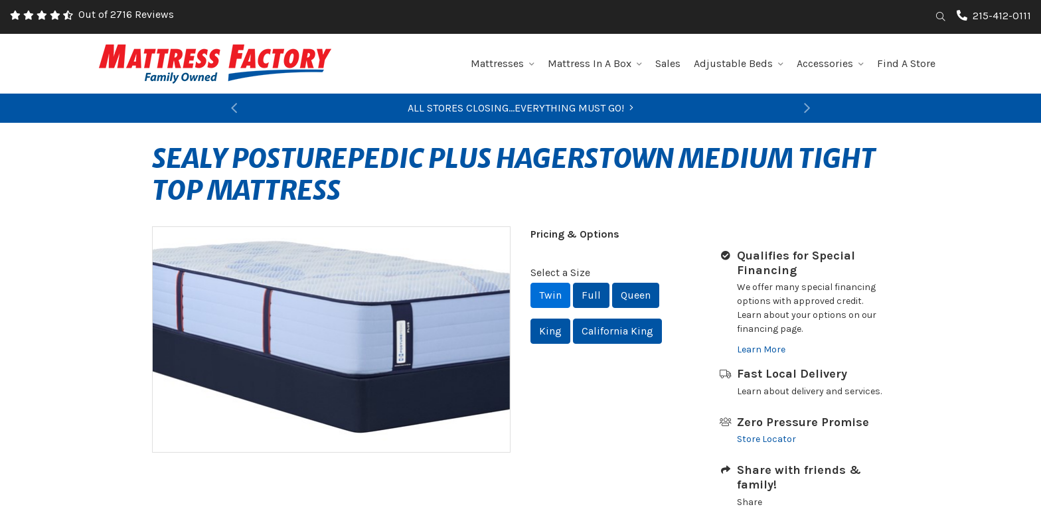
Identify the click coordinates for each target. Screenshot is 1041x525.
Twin (550, 295)
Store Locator (766, 439)
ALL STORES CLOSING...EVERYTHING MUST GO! (520, 108)
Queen (636, 295)
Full (591, 295)
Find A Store (906, 63)
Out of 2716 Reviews (126, 14)
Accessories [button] (830, 63)
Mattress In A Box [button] (595, 63)
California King (617, 331)
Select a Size (560, 272)
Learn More (761, 349)
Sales (668, 63)
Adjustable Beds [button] (738, 63)
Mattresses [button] (502, 63)
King (550, 331)
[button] (233, 108)
